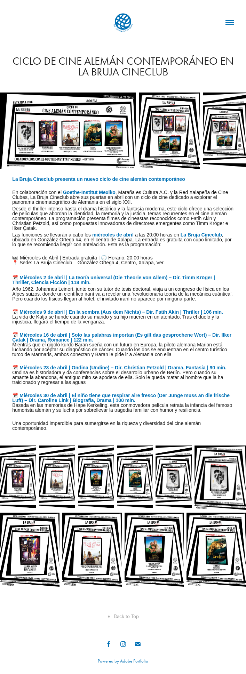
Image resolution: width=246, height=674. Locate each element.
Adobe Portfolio (134, 661)
